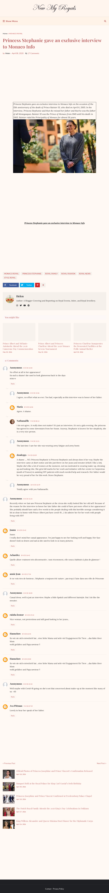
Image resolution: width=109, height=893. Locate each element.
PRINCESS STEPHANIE (31, 274)
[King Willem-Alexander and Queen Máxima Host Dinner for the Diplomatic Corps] (9, 824)
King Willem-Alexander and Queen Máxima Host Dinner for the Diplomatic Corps (54, 821)
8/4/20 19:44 (29, 615)
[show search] (105, 21)
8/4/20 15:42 (21, 530)
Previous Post (9, 763)
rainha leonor (17, 614)
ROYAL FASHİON (68, 274)
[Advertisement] (54, 78)
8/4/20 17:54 (26, 574)
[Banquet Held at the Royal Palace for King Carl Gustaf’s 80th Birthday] (9, 786)
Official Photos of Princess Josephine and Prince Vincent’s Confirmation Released (54, 771)
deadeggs (21, 454)
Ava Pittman (16, 705)
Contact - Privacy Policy (54, 889)
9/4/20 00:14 (34, 421)
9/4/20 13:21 (34, 441)
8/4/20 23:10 (27, 684)
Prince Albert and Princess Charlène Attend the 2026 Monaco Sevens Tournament (54, 346)
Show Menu (12, 21)
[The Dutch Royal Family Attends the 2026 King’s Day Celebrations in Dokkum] (9, 811)
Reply (13, 384)
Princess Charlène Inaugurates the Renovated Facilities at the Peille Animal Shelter (88, 346)
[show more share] (43, 285)
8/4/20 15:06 (34, 393)
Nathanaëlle (23, 420)
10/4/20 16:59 (35, 485)
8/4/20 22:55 (26, 634)
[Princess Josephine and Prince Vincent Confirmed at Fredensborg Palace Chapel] (9, 799)
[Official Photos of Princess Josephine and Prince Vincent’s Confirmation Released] (9, 774)
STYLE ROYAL (10, 278)
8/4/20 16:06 (28, 407)
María (20, 406)
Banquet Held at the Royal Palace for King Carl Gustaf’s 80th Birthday (48, 783)
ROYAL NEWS (84, 274)
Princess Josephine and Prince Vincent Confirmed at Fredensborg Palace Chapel (54, 796)
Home (5, 33)
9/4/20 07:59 (28, 706)
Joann (13, 529)
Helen (20, 296)
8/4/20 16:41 (25, 555)
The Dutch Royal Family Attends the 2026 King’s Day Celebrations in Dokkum (52, 808)
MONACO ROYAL (15, 33)
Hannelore (15, 633)
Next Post (101, 763)
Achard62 (15, 555)
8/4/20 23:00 (26, 659)
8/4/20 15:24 (27, 499)
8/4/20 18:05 (27, 593)
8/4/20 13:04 (27, 368)
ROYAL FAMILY (51, 274)
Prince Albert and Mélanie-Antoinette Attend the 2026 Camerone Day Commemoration (18, 346)
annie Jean (15, 573)
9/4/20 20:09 (32, 455)
